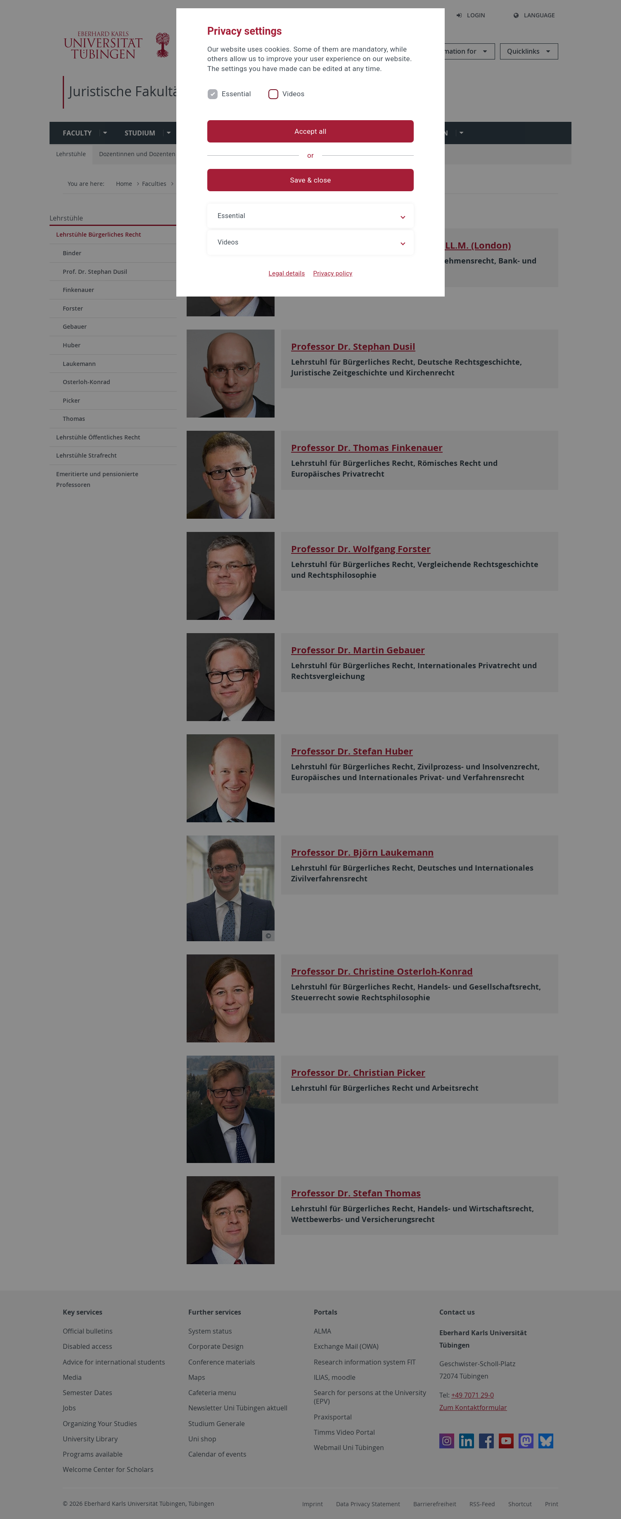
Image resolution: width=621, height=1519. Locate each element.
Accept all (310, 131)
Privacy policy (332, 273)
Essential (236, 94)
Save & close (310, 180)
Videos (293, 94)
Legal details (287, 273)
